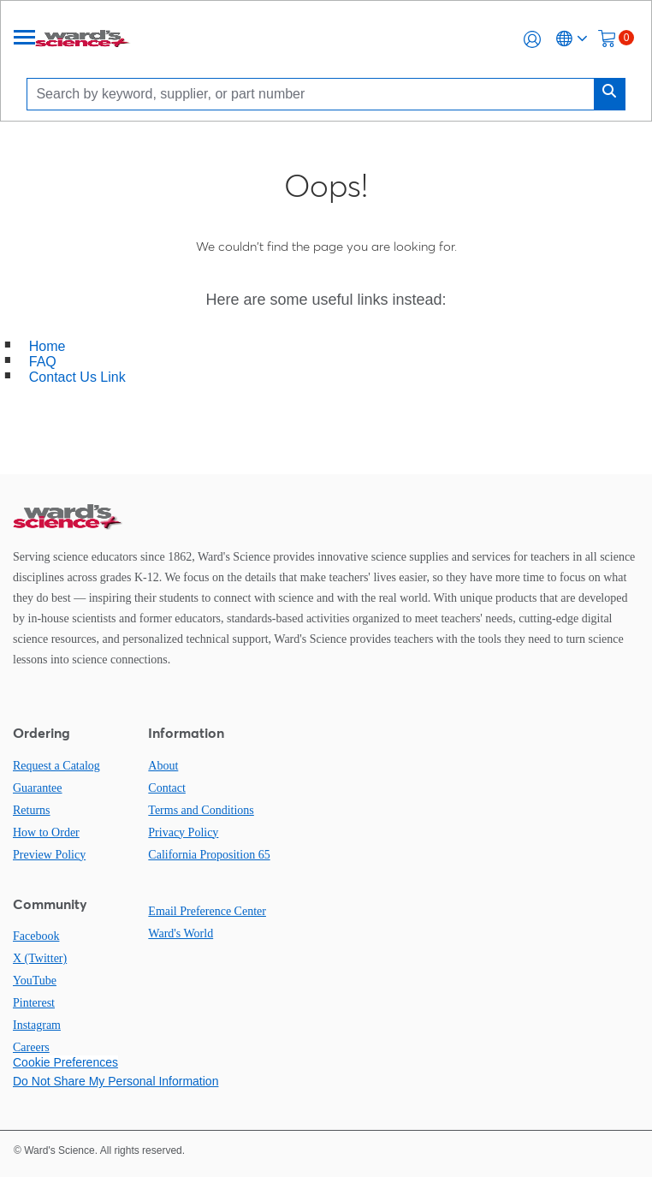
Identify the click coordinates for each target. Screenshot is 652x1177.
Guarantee (37, 788)
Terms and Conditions (200, 810)
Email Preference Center (207, 911)
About (163, 765)
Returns (31, 810)
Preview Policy (49, 854)
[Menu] (25, 38)
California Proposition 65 (209, 854)
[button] (532, 39)
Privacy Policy (183, 832)
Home (47, 346)
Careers (31, 1047)
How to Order (46, 832)
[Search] (314, 94)
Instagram (37, 1025)
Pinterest (34, 1002)
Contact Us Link (77, 377)
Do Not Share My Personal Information (115, 1081)
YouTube (34, 980)
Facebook (36, 936)
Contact (167, 788)
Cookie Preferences (65, 1062)
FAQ (42, 361)
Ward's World (180, 933)
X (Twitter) (40, 958)
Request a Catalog (56, 765)
